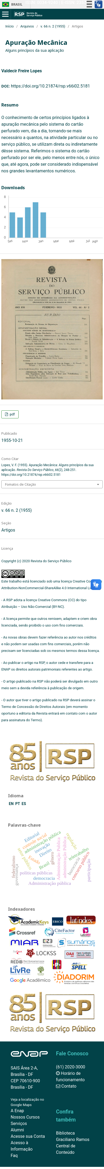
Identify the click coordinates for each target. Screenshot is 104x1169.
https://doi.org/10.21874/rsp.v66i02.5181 (50, 86)
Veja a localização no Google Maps (27, 1102)
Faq (14, 1155)
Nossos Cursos (25, 1117)
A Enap (17, 1110)
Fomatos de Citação (20, 484)
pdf (12, 414)
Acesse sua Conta (28, 1136)
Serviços (19, 1123)
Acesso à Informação (22, 1146)
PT (18, 804)
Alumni (17, 1129)
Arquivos (27, 26)
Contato (66, 1086)
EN (11, 804)
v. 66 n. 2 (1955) (53, 26)
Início (9, 26)
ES (24, 804)
